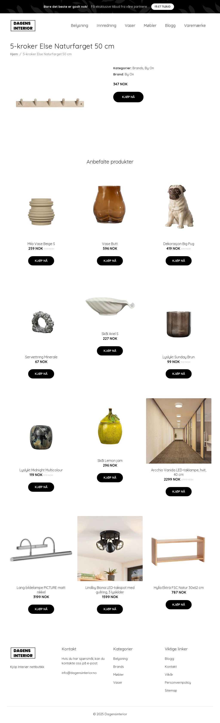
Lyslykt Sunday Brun (179, 358)
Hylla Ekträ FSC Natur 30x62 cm (179, 589)
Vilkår (169, 676)
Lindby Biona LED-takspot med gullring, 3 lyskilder (110, 591)
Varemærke (195, 26)
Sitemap (171, 692)
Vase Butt (110, 245)
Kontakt (171, 668)
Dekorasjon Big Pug (178, 245)
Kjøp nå (128, 98)
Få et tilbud (163, 6)
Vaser (130, 26)
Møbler (150, 26)
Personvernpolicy (178, 684)
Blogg (170, 26)
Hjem (14, 56)
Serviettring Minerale (41, 358)
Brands (138, 69)
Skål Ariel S (110, 335)
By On (149, 69)
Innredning (106, 26)
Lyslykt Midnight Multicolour (41, 471)
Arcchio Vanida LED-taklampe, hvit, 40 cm (178, 473)
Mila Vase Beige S (41, 245)
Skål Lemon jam (110, 462)
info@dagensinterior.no (79, 674)
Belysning (79, 26)
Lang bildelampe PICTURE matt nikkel (41, 591)
